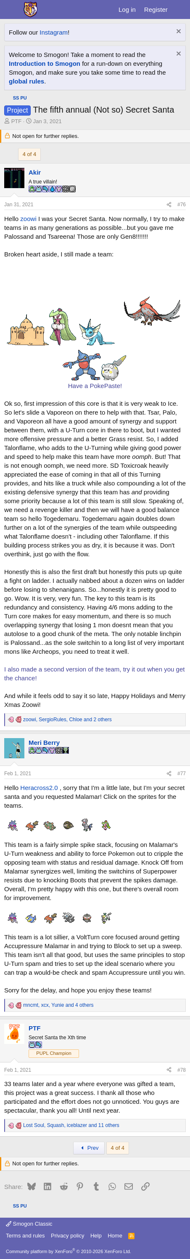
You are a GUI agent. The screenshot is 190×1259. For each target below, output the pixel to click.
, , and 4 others (58, 1005)
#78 (181, 1070)
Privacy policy (67, 1235)
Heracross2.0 (39, 787)
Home (115, 1235)
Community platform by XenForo (68, 1251)
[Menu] (11, 9)
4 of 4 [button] (30, 154)
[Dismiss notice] (177, 32)
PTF (16, 121)
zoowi (28, 218)
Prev (89, 1148)
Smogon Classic (29, 1224)
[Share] (169, 205)
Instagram (54, 32)
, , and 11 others (71, 1125)
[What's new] (180, 9)
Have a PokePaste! (95, 385)
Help (96, 1235)
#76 (181, 205)
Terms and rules (25, 1235)
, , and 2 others (67, 720)
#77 (181, 773)
